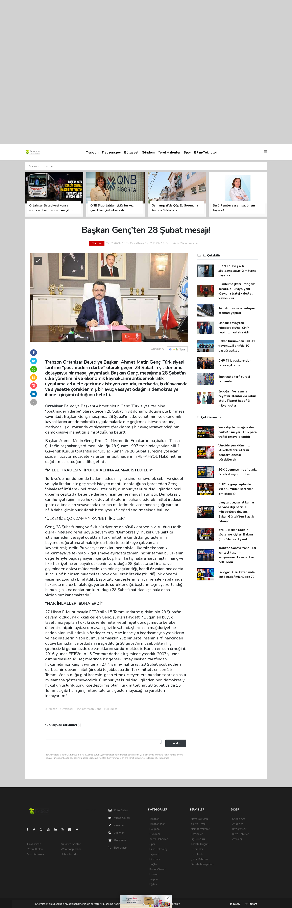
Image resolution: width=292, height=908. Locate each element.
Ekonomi (154, 859)
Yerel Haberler (169, 152)
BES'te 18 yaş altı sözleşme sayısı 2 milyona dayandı (237, 271)
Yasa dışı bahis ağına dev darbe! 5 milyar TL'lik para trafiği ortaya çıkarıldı (237, 432)
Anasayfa (34, 166)
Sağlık (153, 864)
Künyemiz (117, 840)
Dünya (153, 874)
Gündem (148, 152)
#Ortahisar (66, 709)
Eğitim (153, 884)
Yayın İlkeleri (35, 849)
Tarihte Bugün (200, 844)
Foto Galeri (118, 810)
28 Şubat (120, 446)
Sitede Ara (238, 819)
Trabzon (92, 152)
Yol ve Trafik (198, 824)
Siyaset (154, 854)
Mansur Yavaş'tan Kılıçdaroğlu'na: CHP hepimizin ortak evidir (234, 327)
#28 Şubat (110, 709)
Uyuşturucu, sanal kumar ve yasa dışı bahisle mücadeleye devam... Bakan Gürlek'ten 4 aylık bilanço (236, 511)
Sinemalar (197, 849)
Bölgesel (131, 152)
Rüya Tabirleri (240, 834)
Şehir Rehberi (199, 859)
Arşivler (116, 833)
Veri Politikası (35, 854)
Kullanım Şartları (71, 844)
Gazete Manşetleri (202, 864)
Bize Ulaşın (117, 848)
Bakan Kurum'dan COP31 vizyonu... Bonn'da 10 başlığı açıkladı (236, 346)
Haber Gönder (69, 854)
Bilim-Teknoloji (205, 152)
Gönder (175, 743)
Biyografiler (239, 829)
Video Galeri (118, 818)
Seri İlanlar (197, 854)
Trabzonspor (111, 152)
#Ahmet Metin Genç (88, 709)
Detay (235, 904)
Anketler (237, 824)
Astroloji (237, 839)
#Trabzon (51, 709)
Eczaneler (197, 834)
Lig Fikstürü (198, 839)
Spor (187, 152)
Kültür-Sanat (157, 869)
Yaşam (153, 879)
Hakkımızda (34, 844)
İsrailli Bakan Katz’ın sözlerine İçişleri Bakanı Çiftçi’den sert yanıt (235, 534)
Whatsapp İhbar (71, 849)
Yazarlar (116, 825)
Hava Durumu (199, 819)
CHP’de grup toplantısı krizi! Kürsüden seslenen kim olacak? (235, 489)
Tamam (251, 904)
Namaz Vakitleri (200, 829)
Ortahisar (54, 406)
